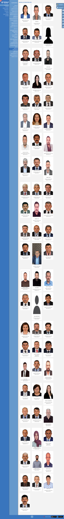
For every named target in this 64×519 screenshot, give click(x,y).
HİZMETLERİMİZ (6, 8)
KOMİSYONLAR (15, 11)
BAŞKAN (16, 5)
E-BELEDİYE (6, 9)
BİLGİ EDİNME (6, 14)
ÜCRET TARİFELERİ (14, 26)
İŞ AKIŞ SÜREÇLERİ (14, 45)
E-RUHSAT (7, 11)
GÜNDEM (7, 6)
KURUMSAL (6, 5)
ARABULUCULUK (14, 56)
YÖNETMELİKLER (14, 25)
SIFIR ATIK (16, 28)
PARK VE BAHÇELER (14, 55)
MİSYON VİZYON (15, 8)
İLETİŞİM (7, 15)
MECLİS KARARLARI (14, 14)
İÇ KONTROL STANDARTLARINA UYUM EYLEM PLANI (14, 42)
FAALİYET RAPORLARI (13, 18)
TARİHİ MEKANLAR (14, 53)
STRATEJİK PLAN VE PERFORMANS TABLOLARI (14, 31)
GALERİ (7, 12)
